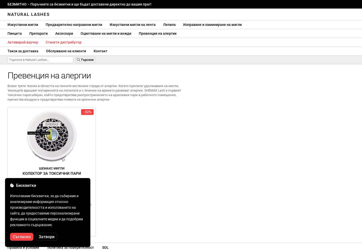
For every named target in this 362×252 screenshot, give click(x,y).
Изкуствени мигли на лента (133, 25)
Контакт (100, 51)
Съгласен (22, 236)
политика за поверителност (70, 247)
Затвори (46, 236)
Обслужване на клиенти (66, 51)
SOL (105, 247)
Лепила (169, 25)
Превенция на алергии (157, 33)
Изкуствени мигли (23, 25)
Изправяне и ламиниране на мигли (212, 25)
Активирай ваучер (23, 42)
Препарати (38, 33)
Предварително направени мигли (74, 25)
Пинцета (15, 33)
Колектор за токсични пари (52, 171)
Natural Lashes (29, 14)
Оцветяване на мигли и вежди (106, 33)
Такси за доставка (23, 51)
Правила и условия (23, 247)
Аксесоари (64, 33)
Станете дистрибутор (64, 42)
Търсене (85, 60)
